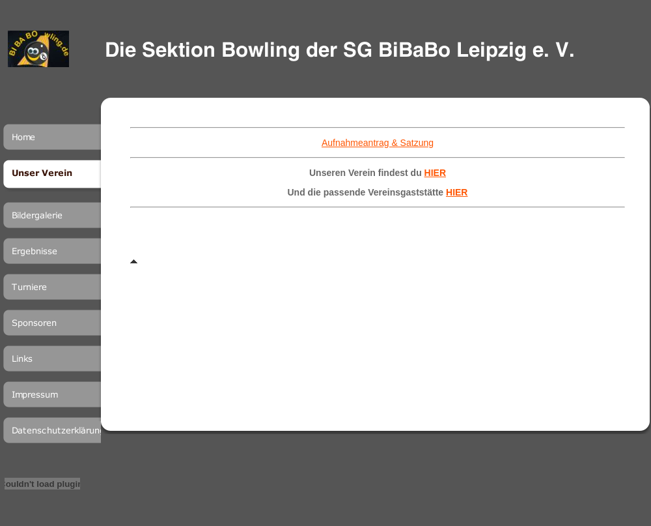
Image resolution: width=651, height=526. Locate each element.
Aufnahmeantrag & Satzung (378, 143)
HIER (435, 173)
